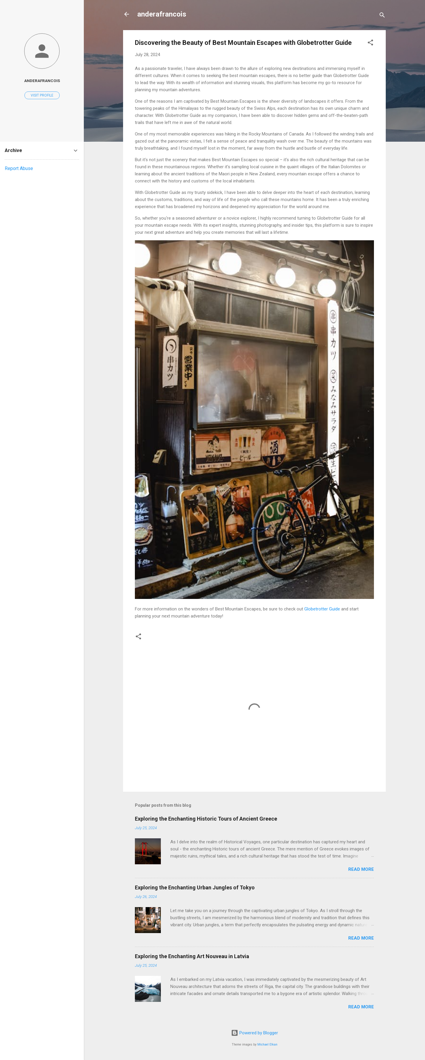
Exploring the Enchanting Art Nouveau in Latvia (192, 956)
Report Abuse (19, 168)
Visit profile (42, 95)
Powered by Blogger (254, 1032)
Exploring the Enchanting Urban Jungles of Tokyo (195, 887)
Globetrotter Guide (322, 609)
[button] (370, 43)
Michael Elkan (267, 1044)
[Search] (382, 16)
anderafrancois (161, 14)
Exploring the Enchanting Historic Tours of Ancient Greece (206, 819)
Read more (361, 869)
